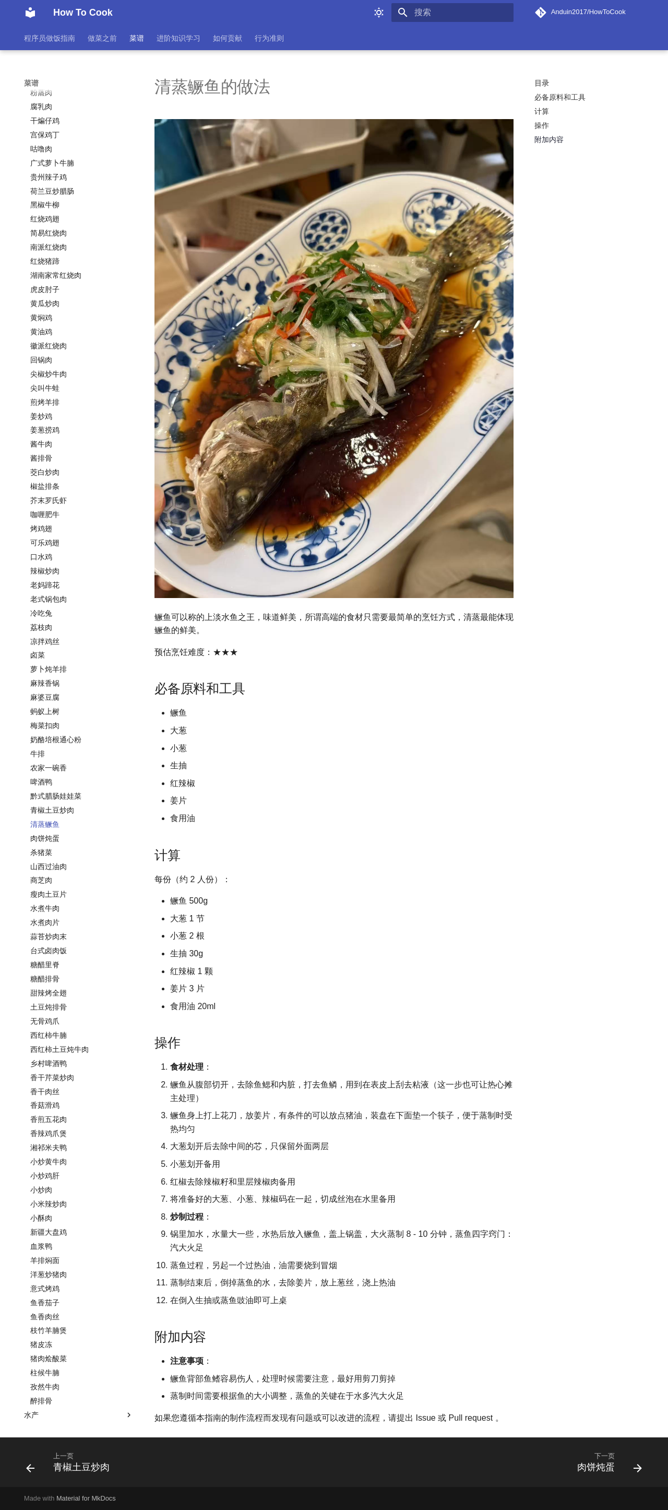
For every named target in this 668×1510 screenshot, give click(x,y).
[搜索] (452, 12)
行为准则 (269, 38)
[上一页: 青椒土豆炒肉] (71, 1465)
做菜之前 (102, 38)
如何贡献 (227, 38)
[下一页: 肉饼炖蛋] (606, 1465)
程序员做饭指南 (49, 38)
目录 (541, 83)
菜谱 (136, 38)
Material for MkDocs (86, 1498)
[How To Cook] (30, 12)
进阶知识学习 (178, 38)
